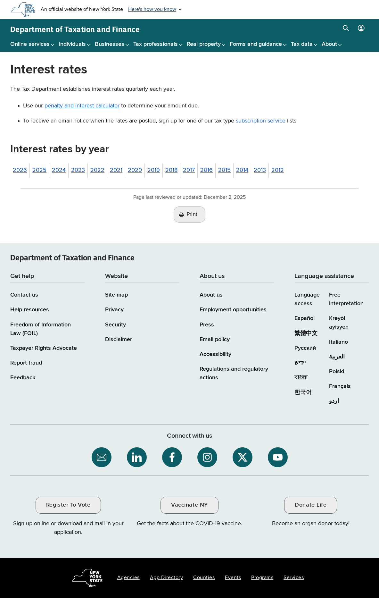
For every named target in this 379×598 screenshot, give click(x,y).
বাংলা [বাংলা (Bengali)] (301, 378)
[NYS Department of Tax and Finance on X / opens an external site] (242, 457)
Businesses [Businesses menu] (109, 44)
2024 (59, 170)
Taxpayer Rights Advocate (43, 348)
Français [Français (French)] (340, 386)
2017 (189, 170)
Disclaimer (118, 339)
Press (207, 325)
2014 (242, 170)
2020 (135, 170)
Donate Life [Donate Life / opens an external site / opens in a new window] (310, 505)
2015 (224, 170)
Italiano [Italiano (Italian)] (338, 342)
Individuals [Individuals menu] (72, 44)
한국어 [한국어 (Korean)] (303, 392)
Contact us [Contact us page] (24, 295)
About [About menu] (329, 44)
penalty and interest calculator (82, 106)
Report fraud (26, 363)
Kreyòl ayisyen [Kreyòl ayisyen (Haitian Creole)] (339, 323)
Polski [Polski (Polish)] (336, 372)
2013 (260, 170)
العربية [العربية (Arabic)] (337, 357)
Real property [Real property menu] (204, 44)
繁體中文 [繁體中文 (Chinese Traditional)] (305, 333)
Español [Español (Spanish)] (304, 318)
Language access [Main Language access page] (307, 299)
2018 (171, 170)
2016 (206, 170)
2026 (20, 170)
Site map (116, 295)
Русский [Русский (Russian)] (305, 348)
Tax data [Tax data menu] (302, 44)
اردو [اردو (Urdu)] (334, 401)
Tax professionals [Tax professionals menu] (155, 44)
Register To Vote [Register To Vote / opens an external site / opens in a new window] (68, 505)
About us (211, 295)
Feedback (22, 378)
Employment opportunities (233, 310)
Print (192, 214)
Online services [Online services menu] (30, 44)
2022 (97, 170)
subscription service (260, 121)
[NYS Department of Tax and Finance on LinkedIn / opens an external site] (137, 457)
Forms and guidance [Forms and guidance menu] (256, 44)
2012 (277, 170)
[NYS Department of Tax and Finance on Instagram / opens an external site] (207, 457)
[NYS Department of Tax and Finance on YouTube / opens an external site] (278, 457)
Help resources (29, 310)
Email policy (215, 339)
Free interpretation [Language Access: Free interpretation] (346, 299)
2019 (153, 170)
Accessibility (215, 354)
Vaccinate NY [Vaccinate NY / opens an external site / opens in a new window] (189, 505)
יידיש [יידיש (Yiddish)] (300, 363)
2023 (78, 170)
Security (115, 325)
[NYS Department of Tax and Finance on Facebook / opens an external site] (172, 457)
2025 (39, 170)
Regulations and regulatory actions (234, 373)
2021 (116, 170)
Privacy (114, 310)
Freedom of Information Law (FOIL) (40, 329)
